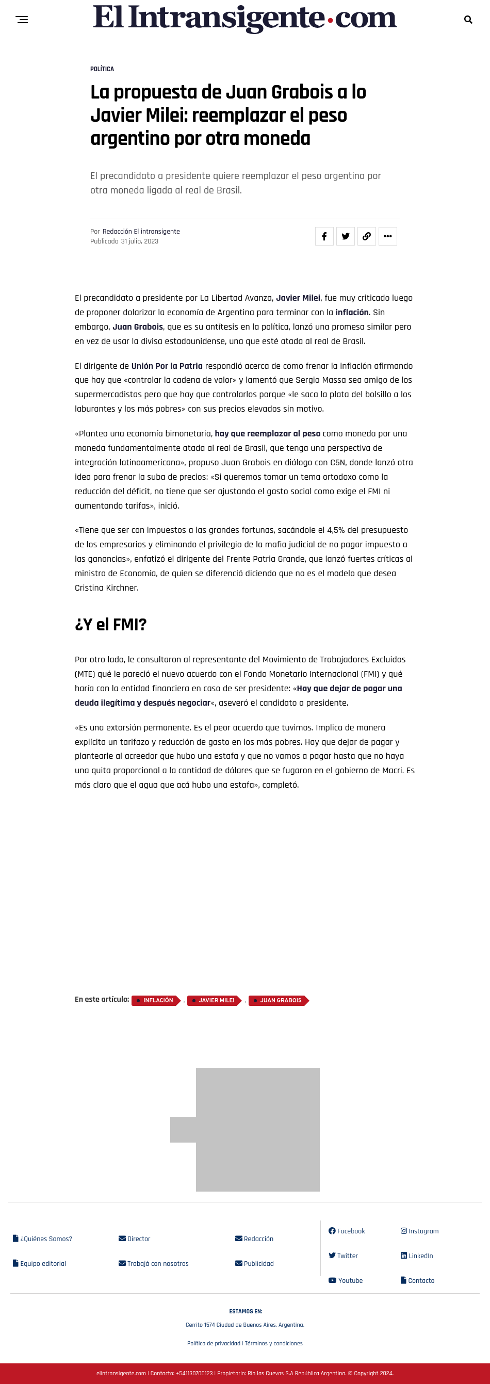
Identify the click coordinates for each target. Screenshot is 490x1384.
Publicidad (254, 1263)
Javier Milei (298, 298)
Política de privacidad (213, 1343)
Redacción (254, 1239)
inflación (352, 312)
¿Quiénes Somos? (42, 1239)
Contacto (418, 1280)
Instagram (420, 1231)
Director (135, 1239)
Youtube (346, 1280)
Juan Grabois (137, 327)
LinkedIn (417, 1256)
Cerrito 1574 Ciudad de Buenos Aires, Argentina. (245, 1317)
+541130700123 (194, 1373)
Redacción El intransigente (141, 231)
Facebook (347, 1231)
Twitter (343, 1256)
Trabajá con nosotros (154, 1263)
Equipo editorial (39, 1263)
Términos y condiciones (274, 1343)
